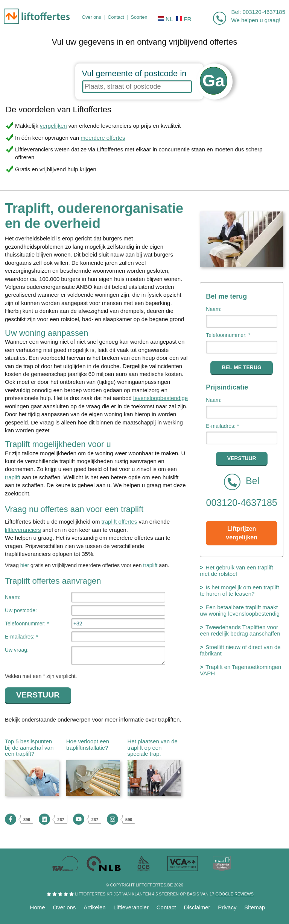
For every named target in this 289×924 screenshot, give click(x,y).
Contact (166, 907)
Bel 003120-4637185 (241, 491)
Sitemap (254, 907)
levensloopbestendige (160, 398)
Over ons (64, 907)
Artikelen (94, 907)
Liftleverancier (131, 907)
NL (165, 19)
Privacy (227, 907)
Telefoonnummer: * (27, 624)
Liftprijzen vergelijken (241, 533)
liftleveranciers (23, 530)
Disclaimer (197, 907)
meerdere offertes (103, 137)
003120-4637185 (264, 12)
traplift (12, 477)
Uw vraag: (17, 650)
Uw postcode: (21, 610)
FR (184, 19)
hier (24, 565)
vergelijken (53, 125)
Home (37, 907)
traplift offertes (119, 521)
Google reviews (234, 894)
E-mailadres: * (21, 637)
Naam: (12, 597)
